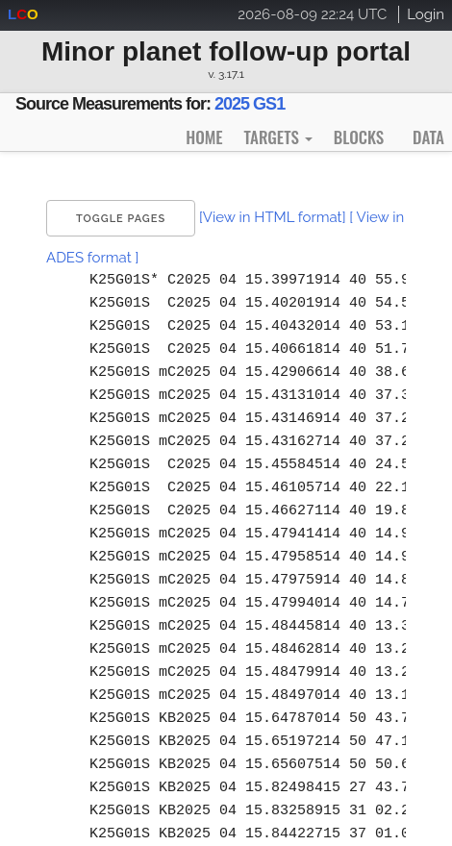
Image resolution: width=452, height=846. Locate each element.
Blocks (359, 137)
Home (204, 137)
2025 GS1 (249, 103)
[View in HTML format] (272, 217)
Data (428, 137)
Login (425, 14)
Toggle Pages (120, 218)
